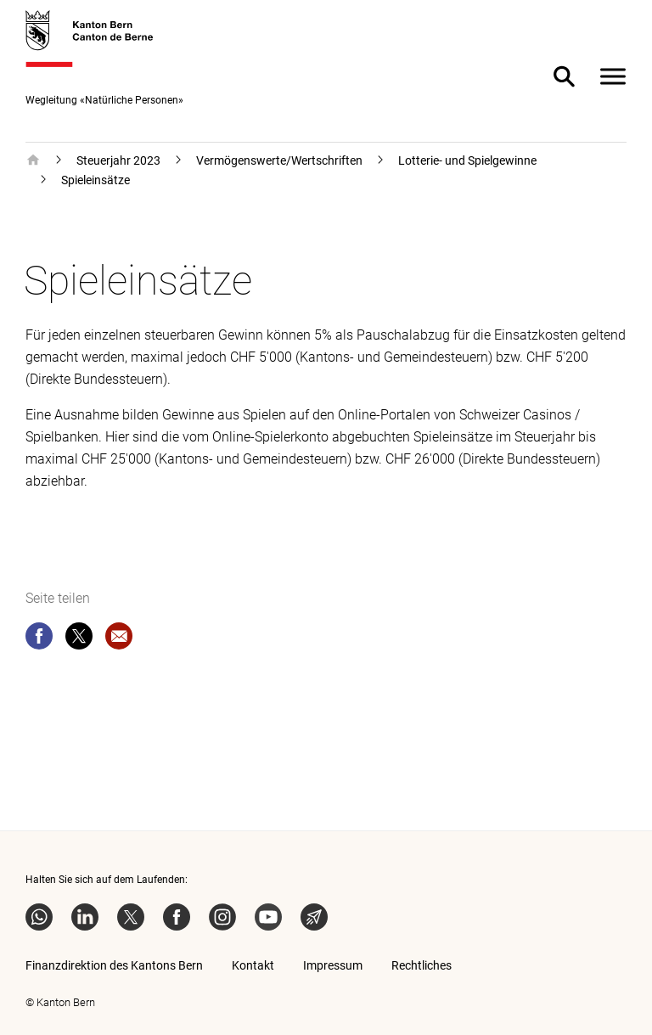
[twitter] (79, 639)
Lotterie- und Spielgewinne (467, 160)
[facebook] (39, 639)
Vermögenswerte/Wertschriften (279, 160)
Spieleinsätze (95, 180)
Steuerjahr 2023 (118, 160)
